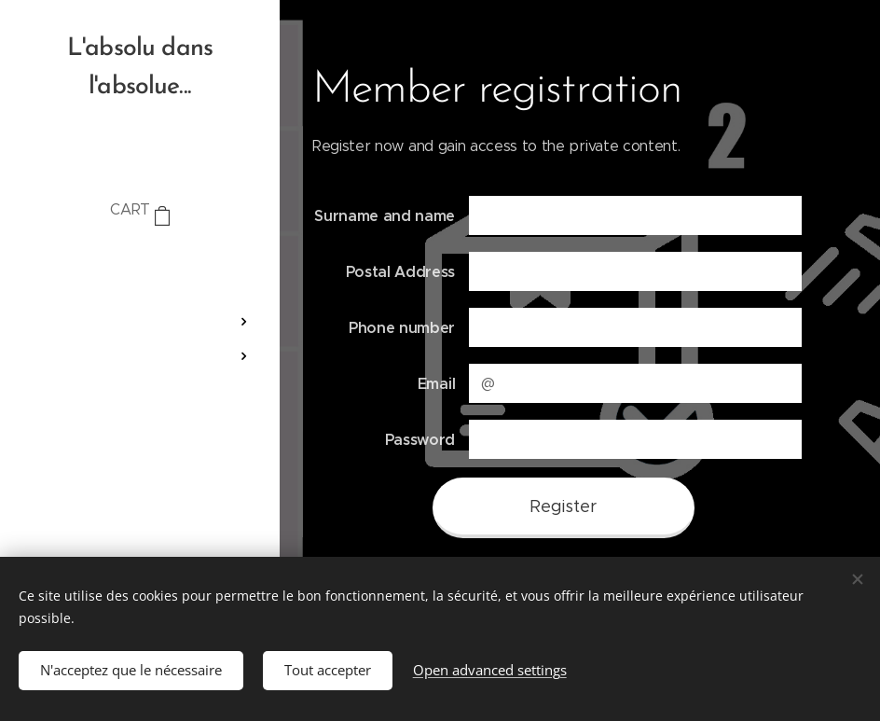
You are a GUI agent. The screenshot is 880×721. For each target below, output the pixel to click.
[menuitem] (140, 266)
